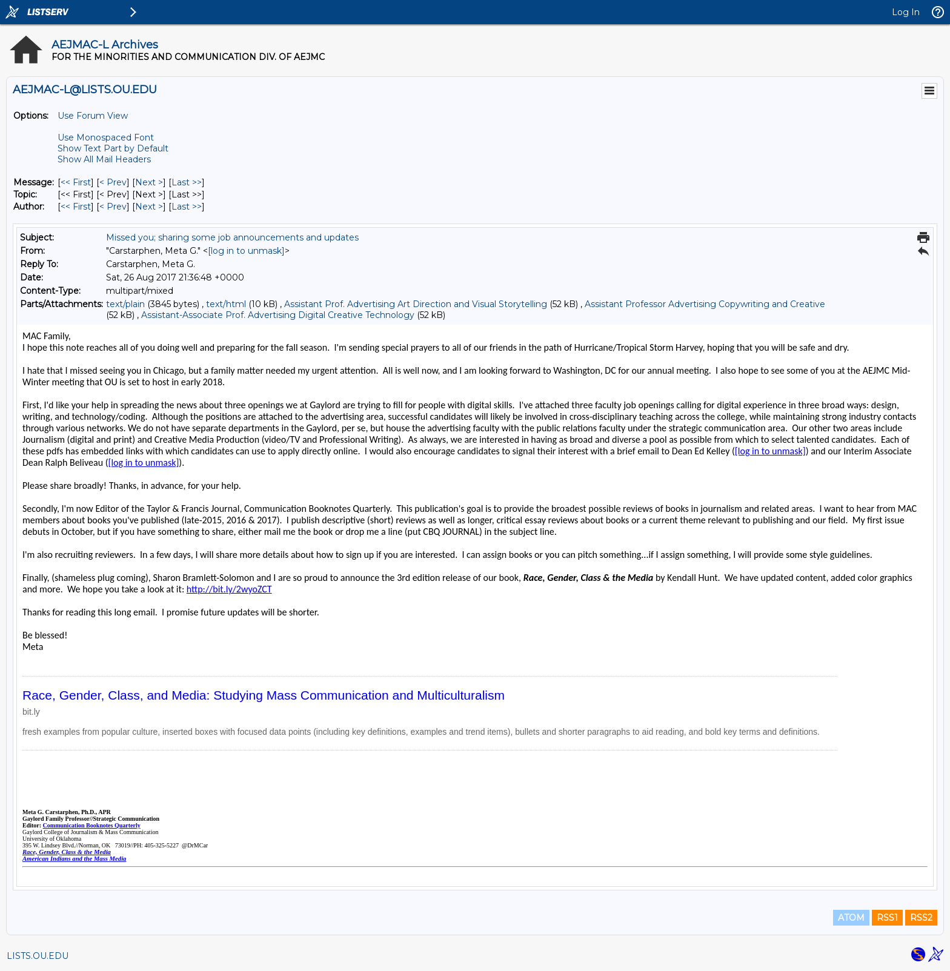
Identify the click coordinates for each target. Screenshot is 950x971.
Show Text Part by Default (113, 148)
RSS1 (887, 917)
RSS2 (921, 917)
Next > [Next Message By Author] (149, 206)
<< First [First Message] (76, 182)
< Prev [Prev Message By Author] (113, 206)
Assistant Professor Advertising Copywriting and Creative (705, 304)
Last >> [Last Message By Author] (186, 206)
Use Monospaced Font (106, 137)
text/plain (125, 304)
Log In (906, 12)
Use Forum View (93, 115)
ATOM (851, 917)
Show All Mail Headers (104, 159)
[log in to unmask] (246, 250)
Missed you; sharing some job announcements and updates (232, 237)
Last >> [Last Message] (186, 182)
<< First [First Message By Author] (76, 206)
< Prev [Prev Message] (113, 182)
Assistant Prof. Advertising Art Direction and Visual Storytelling (415, 304)
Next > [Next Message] (149, 182)
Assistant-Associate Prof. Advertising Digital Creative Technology (277, 315)
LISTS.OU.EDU (37, 955)
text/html (226, 304)
